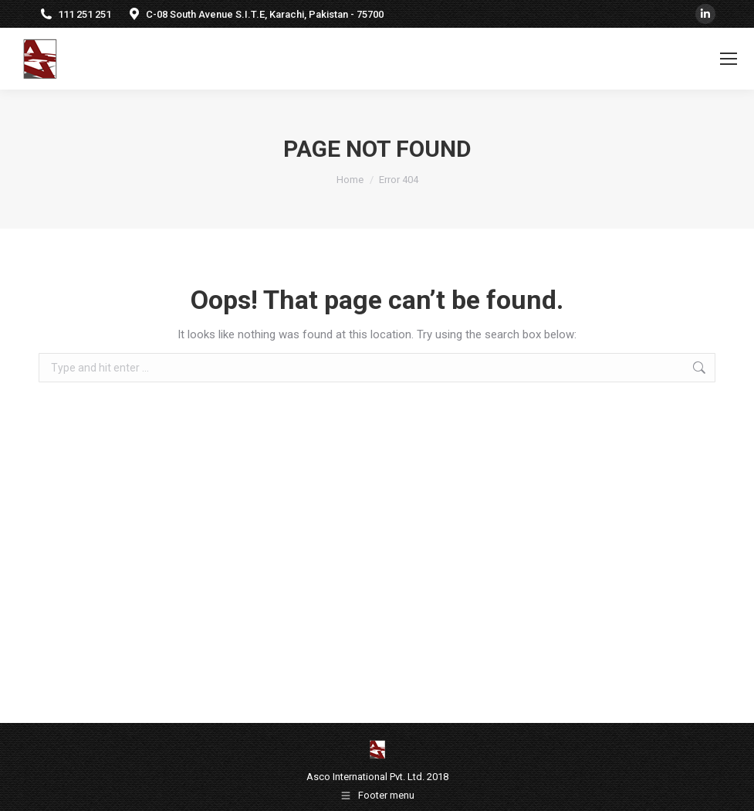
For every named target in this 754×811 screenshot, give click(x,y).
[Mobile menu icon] (728, 59)
